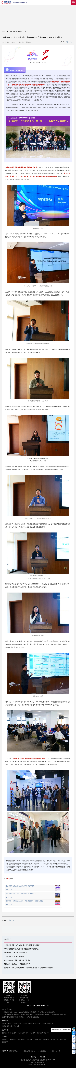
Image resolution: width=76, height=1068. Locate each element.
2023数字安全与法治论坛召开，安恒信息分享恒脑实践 (21, 949)
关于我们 (9, 31)
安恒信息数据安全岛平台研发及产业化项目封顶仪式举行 (22, 945)
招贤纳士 (63, 1039)
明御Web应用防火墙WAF (42, 1014)
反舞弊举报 (37, 1039)
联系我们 (29, 1039)
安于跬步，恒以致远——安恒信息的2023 (17, 964)
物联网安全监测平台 (33, 1017)
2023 (22, 31)
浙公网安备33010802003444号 (38, 1065)
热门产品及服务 (7, 1009)
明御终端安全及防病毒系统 (47, 1012)
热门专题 (5, 1030)
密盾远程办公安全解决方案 (10, 1026)
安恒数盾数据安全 (48, 1023)
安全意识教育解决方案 (9, 1033)
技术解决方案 (17, 1023)
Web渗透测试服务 (27, 1014)
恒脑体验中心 (56, 1051)
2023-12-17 (9, 889)
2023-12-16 (9, 897)
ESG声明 (5, 1042)
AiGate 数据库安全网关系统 (27, 1012)
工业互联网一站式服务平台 (10, 1014)
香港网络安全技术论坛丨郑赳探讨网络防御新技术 (21, 893)
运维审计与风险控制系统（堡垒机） (13, 1017)
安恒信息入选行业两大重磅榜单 (14, 956)
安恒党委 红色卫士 (43, 1033)
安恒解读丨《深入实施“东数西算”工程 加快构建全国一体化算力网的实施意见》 (29, 968)
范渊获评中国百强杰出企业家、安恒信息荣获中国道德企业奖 (24, 901)
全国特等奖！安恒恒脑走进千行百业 (15, 952)
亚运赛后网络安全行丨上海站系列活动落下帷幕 (20, 886)
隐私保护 (46, 1039)
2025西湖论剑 (13, 1051)
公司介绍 (5, 1039)
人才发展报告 (42, 1051)
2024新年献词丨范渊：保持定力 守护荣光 (17, 960)
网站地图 (42, 1057)
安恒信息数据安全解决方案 (31, 1023)
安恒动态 (17, 31)
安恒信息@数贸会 (29, 1051)
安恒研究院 (21, 1039)
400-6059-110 (42, 1006)
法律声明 (33, 1057)
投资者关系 (54, 1039)
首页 (3, 31)
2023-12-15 (9, 904)
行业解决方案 (6, 1023)
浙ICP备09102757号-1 (38, 1062)
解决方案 (5, 1021)
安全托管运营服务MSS (9, 1012)
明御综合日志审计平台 (59, 1014)
